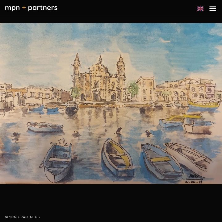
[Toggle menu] (212, 8)
